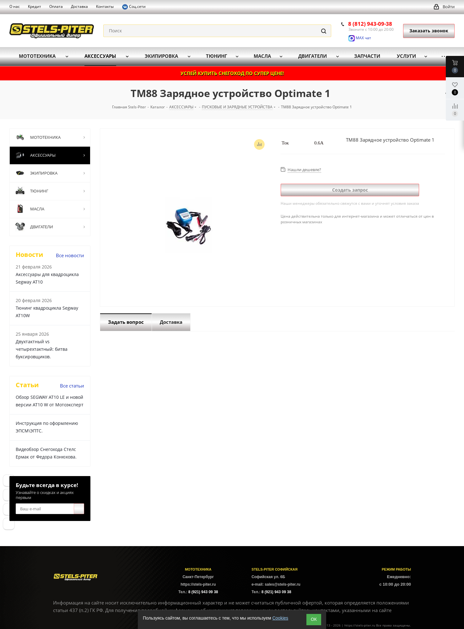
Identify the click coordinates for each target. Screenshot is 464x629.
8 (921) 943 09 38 (203, 592)
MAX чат (359, 38)
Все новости (70, 255)
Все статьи (72, 385)
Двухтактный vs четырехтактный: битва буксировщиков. (41, 349)
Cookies (280, 618)
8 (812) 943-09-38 (370, 23)
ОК (314, 619)
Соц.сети (134, 7)
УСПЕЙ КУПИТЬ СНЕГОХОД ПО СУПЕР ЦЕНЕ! (232, 73)
